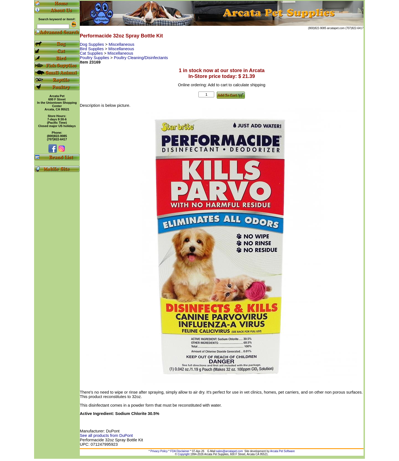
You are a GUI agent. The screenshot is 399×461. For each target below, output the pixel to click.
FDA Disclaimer (180, 451)
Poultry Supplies (95, 57)
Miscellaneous (121, 44)
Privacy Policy (159, 451)
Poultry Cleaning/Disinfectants (141, 57)
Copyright (184, 454)
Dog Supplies (92, 44)
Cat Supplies (92, 53)
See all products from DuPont (106, 435)
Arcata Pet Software (282, 451)
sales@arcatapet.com (229, 451)
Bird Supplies (92, 49)
